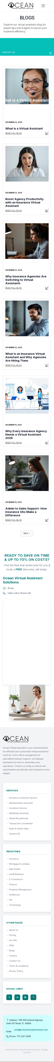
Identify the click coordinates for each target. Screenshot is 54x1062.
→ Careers (11, 955)
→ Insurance (12, 858)
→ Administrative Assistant (19, 803)
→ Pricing (11, 935)
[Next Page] (27, 533)
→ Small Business (15, 874)
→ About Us (12, 930)
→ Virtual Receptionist (17, 818)
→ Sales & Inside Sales (17, 828)
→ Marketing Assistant (17, 813)
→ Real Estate (13, 869)
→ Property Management (18, 889)
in (17, 997)
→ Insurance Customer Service (21, 797)
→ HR (9, 899)
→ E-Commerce (14, 879)
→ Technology (13, 905)
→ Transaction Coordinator (19, 823)
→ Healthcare (13, 894)
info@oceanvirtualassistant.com (31, 1030)
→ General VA (13, 833)
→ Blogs (10, 950)
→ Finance (11, 884)
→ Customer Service (16, 808)
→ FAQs (10, 945)
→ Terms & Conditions (17, 966)
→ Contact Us (13, 960)
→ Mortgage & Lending (17, 864)
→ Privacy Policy (14, 971)
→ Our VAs (11, 940)
